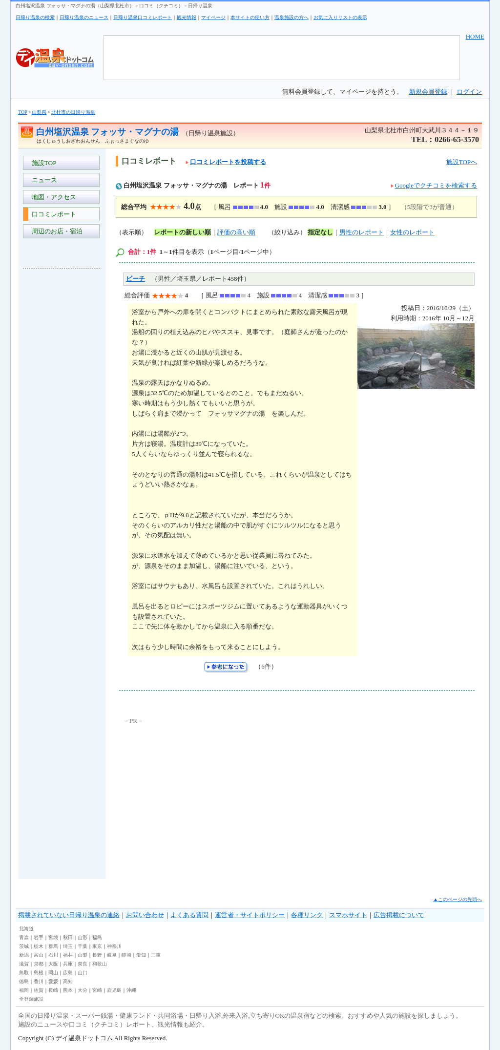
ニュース (42, 180)
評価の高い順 (236, 232)
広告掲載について (399, 915)
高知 (68, 981)
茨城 (24, 946)
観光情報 (186, 17)
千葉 (82, 946)
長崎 (53, 990)
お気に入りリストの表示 (340, 17)
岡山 (53, 972)
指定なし (320, 232)
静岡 (126, 955)
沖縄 (131, 990)
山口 (82, 972)
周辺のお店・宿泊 (55, 231)
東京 (97, 946)
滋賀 (24, 963)
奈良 (82, 963)
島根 (38, 972)
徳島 (24, 981)
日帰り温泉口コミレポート (142, 17)
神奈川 (114, 946)
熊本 (68, 990)
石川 (53, 955)
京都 (38, 963)
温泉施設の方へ (291, 17)
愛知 (141, 955)
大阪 (53, 963)
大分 (82, 990)
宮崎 (97, 990)
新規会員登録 (428, 91)
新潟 (24, 955)
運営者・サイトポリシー (250, 915)
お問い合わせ (145, 915)
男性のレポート (361, 232)
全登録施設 (31, 999)
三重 (156, 955)
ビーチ (135, 278)
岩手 (38, 937)
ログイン (469, 91)
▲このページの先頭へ (457, 899)
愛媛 (53, 981)
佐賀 (38, 990)
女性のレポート (412, 232)
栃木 (38, 946)
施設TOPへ (461, 162)
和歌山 (99, 963)
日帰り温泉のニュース (84, 17)
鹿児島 (114, 990)
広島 (68, 972)
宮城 (53, 937)
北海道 (26, 928)
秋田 (68, 937)
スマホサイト (348, 915)
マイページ (213, 17)
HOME (475, 36)
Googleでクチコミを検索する (436, 185)
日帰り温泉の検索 (35, 17)
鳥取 (24, 972)
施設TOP (42, 163)
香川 (38, 981)
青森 (24, 937)
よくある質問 (189, 915)
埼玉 (68, 946)
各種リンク (307, 915)
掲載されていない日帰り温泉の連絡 (69, 915)
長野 (97, 955)
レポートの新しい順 (182, 232)
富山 (38, 955)
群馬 (53, 946)
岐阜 (112, 955)
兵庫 (68, 963)
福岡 (24, 990)
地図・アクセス (52, 197)
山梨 (82, 955)
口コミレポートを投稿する (226, 162)
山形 (82, 937)
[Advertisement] (62, 421)
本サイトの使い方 (250, 17)
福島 (97, 937)
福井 (68, 955)
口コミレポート (52, 214)
